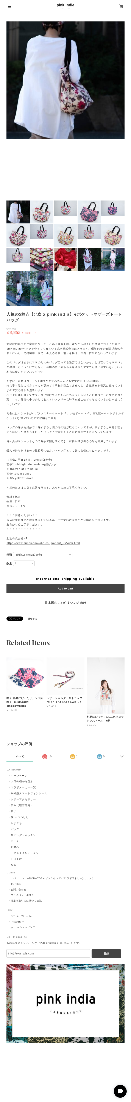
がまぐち (16, 823)
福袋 (13, 865)
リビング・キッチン (23, 835)
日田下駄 (16, 859)
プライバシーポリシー (24, 895)
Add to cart (65, 588)
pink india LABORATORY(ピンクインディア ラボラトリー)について (52, 878)
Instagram (17, 921)
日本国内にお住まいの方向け (65, 603)
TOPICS (16, 883)
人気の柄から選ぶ (22, 781)
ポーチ (15, 841)
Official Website (21, 916)
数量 (9, 563)
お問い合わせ (18, 889)
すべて (20, 756)
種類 (9, 554)
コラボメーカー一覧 (23, 787)
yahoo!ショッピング (23, 927)
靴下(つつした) (20, 817)
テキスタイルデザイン (25, 853)
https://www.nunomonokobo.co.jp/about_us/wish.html (43, 543)
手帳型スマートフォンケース (29, 793)
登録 (106, 953)
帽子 (13, 811)
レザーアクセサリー (23, 799)
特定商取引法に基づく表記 (26, 900)
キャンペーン (19, 775)
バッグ (15, 829)
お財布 (15, 847)
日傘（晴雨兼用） (22, 805)
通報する (32, 618)
